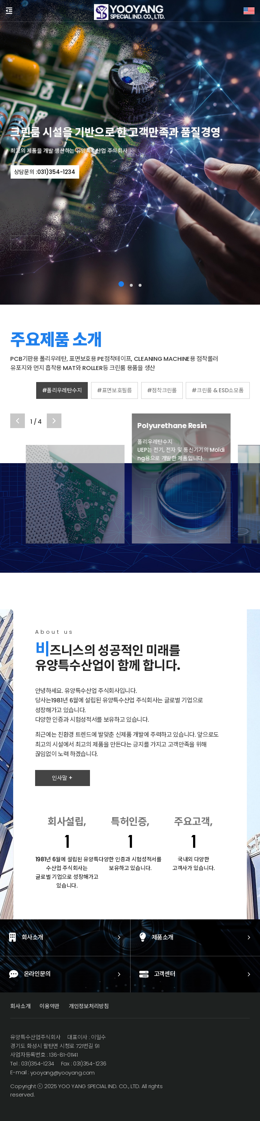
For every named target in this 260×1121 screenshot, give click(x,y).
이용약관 (49, 1006)
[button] (121, 284)
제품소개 (120, 937)
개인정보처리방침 (89, 1006)
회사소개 (20, 1006)
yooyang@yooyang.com (62, 1072)
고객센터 (121, 974)
